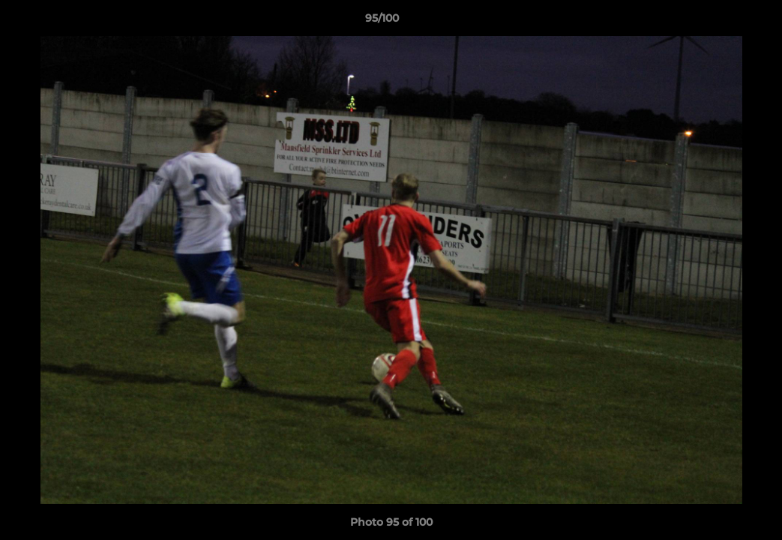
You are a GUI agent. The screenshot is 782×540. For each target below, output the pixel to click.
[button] (719, 21)
